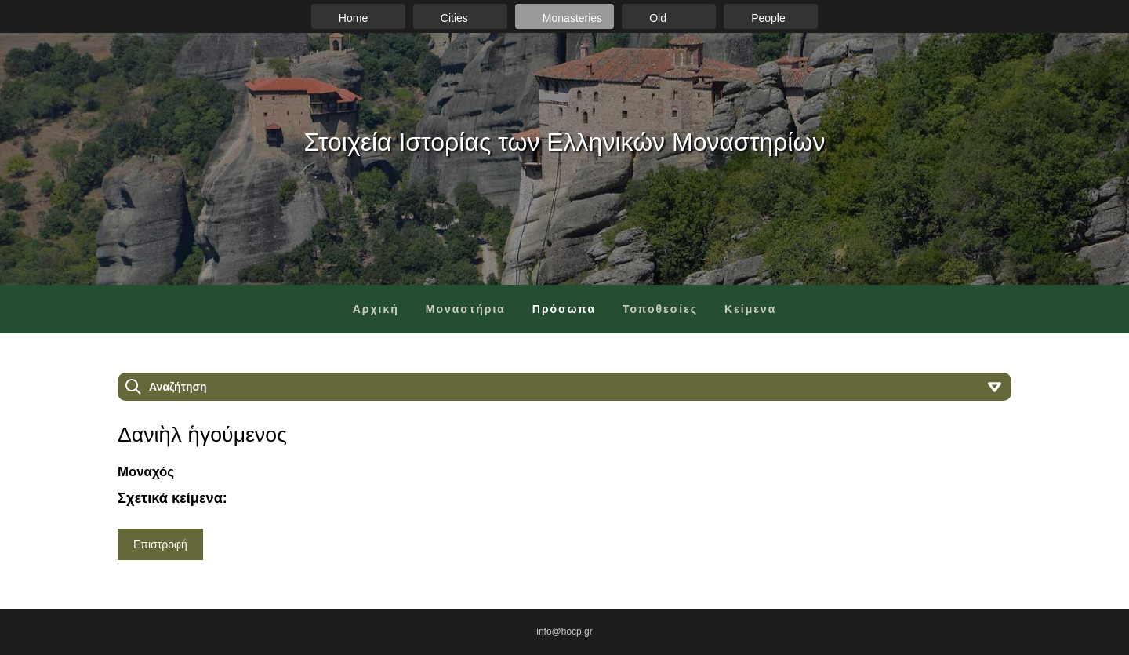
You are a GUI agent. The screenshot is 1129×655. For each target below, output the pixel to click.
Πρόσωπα (564, 309)
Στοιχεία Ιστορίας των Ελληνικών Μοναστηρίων (565, 142)
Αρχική (376, 309)
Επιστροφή (160, 544)
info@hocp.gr (564, 631)
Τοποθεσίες (660, 309)
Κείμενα (750, 309)
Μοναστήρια (466, 309)
